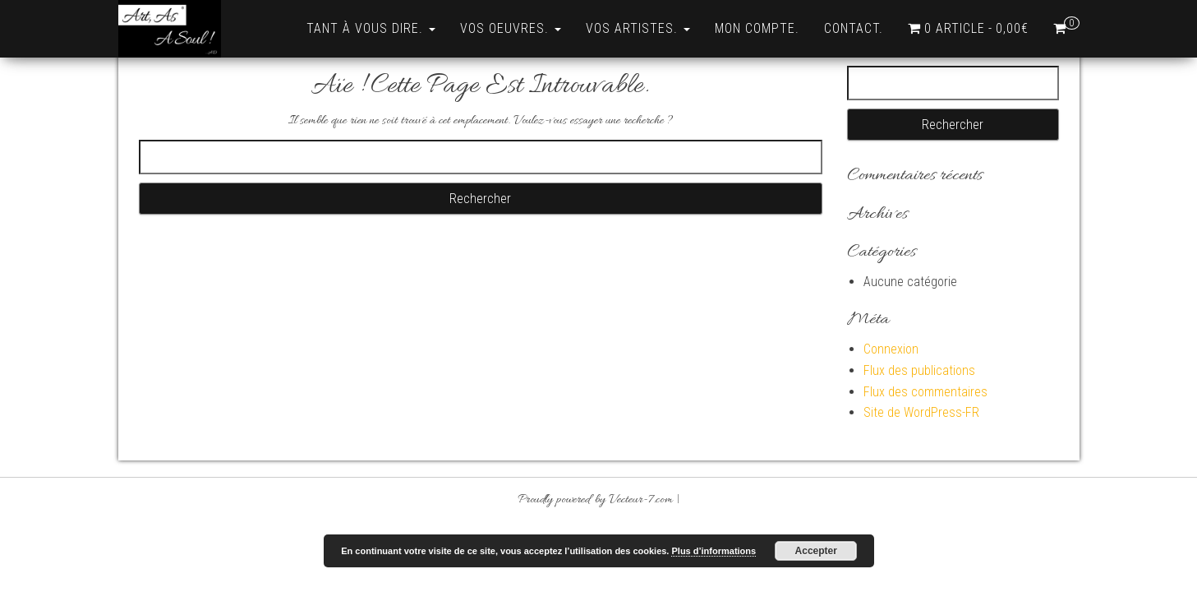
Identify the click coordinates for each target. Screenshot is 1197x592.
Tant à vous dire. (370, 28)
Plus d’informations (713, 551)
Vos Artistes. (638, 28)
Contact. (853, 28)
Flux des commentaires (925, 392)
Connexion (890, 349)
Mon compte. (757, 28)
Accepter (816, 551)
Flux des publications (919, 370)
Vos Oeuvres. (510, 28)
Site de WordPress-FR (921, 412)
